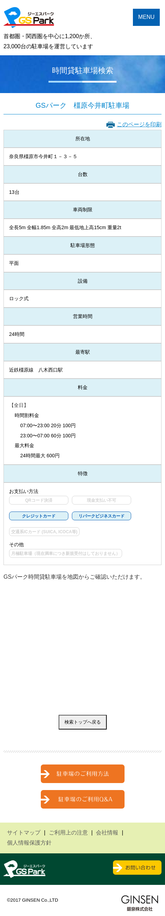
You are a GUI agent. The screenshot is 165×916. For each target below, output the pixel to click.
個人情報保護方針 (29, 843)
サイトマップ (23, 833)
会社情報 (107, 833)
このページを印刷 (139, 124)
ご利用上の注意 (68, 833)
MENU (146, 17)
